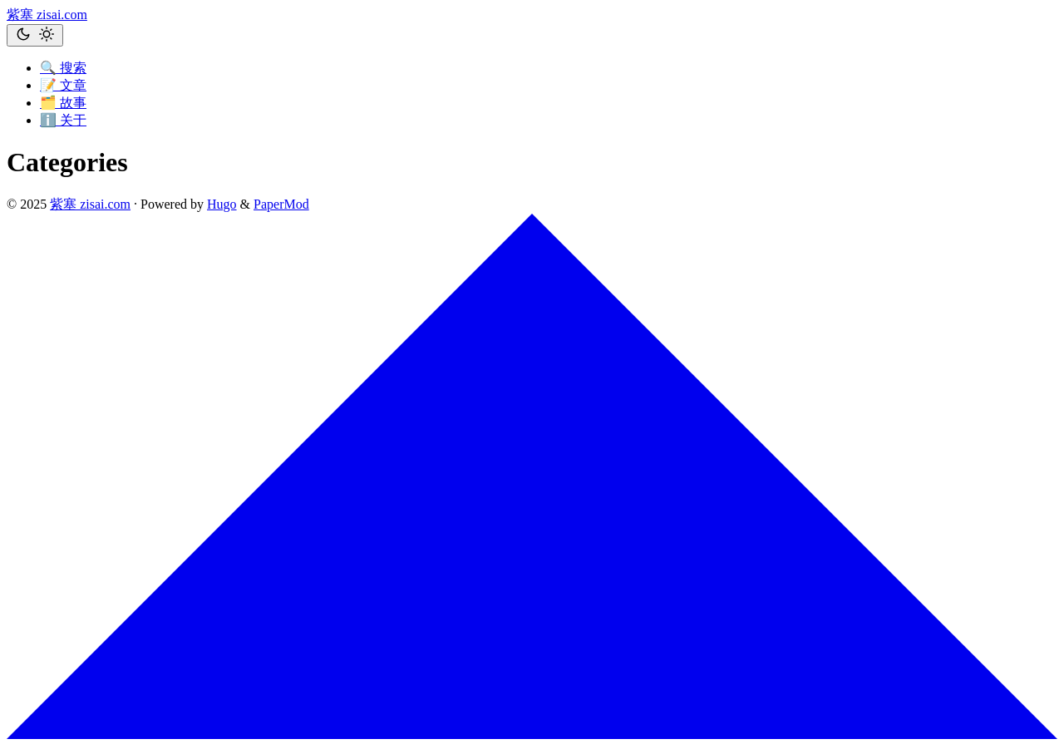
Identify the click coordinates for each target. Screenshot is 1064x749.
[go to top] (532, 734)
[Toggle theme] (35, 35)
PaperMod (281, 204)
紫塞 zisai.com (47, 14)
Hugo (222, 204)
